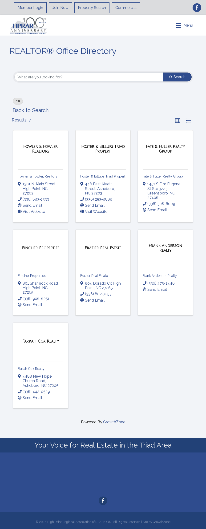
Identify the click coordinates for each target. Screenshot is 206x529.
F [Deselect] (18, 101)
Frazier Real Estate (94, 276)
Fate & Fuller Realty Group (163, 176)
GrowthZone (114, 422)
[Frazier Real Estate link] (103, 248)
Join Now (61, 7)
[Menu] (184, 25)
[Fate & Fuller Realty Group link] (165, 148)
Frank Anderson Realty (160, 276)
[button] (177, 120)
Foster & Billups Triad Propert (102, 176)
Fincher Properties (32, 276)
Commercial (126, 7)
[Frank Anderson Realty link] (165, 248)
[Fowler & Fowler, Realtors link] (40, 148)
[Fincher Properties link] (40, 248)
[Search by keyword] (88, 77)
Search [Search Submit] (177, 77)
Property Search (92, 7)
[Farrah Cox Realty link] (40, 341)
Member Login (30, 7)
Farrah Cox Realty (31, 369)
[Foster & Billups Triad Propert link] (103, 148)
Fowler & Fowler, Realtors (37, 176)
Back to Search (31, 110)
